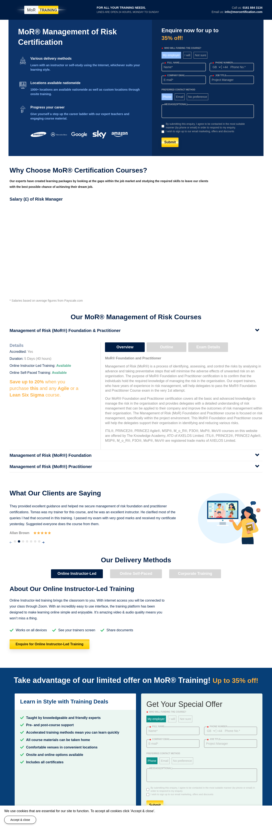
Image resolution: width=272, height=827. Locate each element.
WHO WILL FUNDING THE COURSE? (181, 48)
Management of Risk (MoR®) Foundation (51, 455)
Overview (124, 347)
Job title (219, 75)
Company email (174, 75)
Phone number (222, 63)
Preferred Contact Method (178, 90)
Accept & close (20, 819)
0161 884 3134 (252, 7)
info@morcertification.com (243, 12)
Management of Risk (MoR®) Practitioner (51, 466)
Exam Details (208, 347)
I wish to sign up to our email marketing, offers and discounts (200, 131)
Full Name (172, 63)
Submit (170, 142)
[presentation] (11, 542)
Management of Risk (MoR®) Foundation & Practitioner (65, 330)
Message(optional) (175, 104)
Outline (166, 347)
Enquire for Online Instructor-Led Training (49, 644)
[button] (15, 541)
